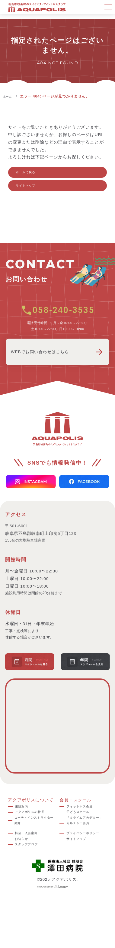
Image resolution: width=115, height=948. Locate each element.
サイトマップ (32, 191)
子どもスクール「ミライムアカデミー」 (86, 830)
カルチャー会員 (82, 845)
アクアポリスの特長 (33, 826)
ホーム (9, 96)
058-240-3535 (57, 318)
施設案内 (24, 815)
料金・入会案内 (31, 857)
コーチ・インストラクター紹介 (33, 841)
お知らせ (24, 864)
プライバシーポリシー (86, 861)
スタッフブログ (31, 872)
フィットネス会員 (84, 815)
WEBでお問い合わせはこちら (57, 359)
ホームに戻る (32, 174)
